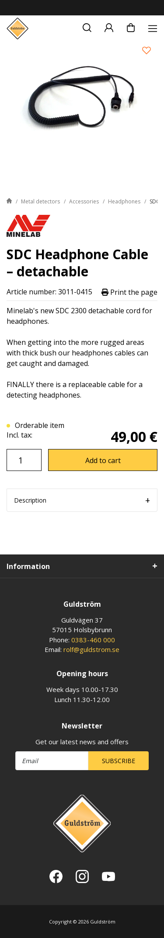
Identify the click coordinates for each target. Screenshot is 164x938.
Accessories (84, 201)
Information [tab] (28, 566)
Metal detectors (40, 201)
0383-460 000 (93, 639)
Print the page (129, 292)
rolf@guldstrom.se (91, 649)
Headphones (124, 201)
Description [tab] (30, 500)
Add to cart (103, 460)
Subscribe (118, 761)
